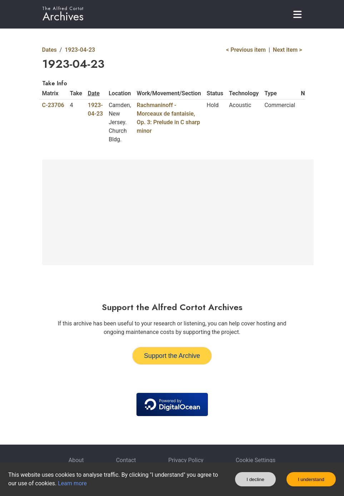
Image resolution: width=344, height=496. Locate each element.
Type (270, 93)
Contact (126, 460)
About (76, 460)
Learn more (72, 483)
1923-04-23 (80, 49)
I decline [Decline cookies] (255, 479)
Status (215, 93)
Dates (49, 49)
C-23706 (53, 105)
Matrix (50, 93)
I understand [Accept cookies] (311, 479)
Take (76, 93)
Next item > (287, 49)
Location (120, 93)
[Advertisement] (178, 212)
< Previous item (246, 49)
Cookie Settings (256, 460)
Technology (244, 93)
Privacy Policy (186, 460)
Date (94, 93)
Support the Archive (172, 355)
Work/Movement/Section (169, 93)
